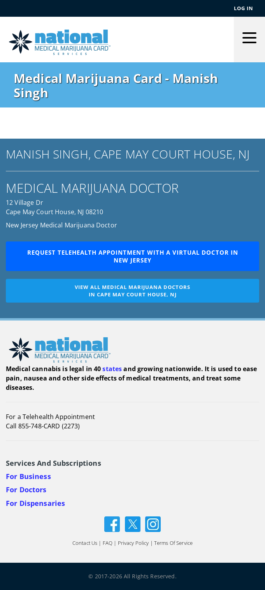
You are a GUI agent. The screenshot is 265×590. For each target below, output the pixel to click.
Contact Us (84, 542)
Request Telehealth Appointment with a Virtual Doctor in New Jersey (132, 256)
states (112, 369)
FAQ (107, 542)
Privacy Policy (133, 542)
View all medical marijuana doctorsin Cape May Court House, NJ (132, 291)
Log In (243, 8)
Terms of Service (173, 542)
